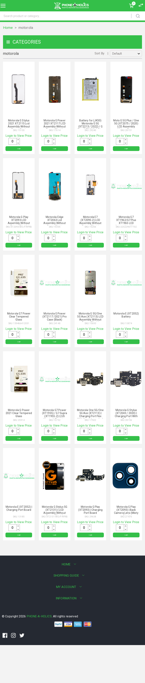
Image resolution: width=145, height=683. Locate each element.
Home (8, 27)
